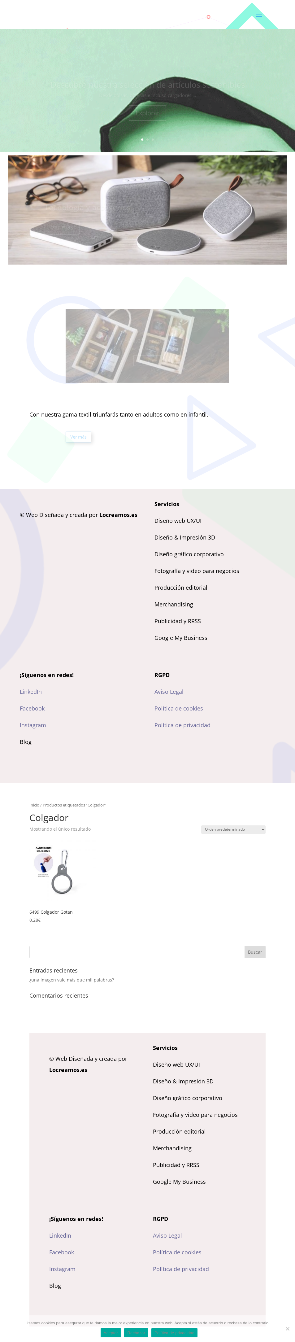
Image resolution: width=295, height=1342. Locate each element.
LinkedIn (31, 691)
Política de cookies (178, 708)
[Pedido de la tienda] (233, 829)
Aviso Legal (169, 691)
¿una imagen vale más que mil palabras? (71, 980)
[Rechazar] (287, 1329)
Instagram (33, 725)
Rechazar (136, 1333)
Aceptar (111, 1333)
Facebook (32, 708)
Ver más (93, 437)
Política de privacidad (182, 725)
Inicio (34, 805)
